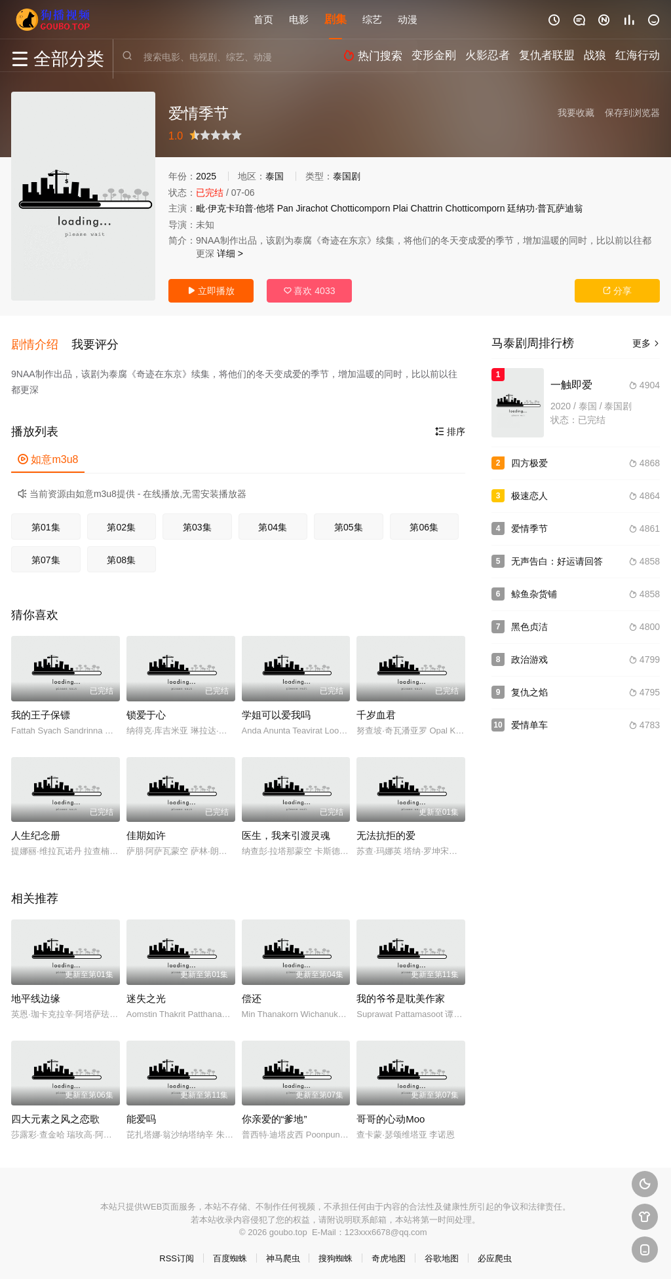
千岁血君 (376, 709)
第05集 (348, 522)
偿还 (251, 993)
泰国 (274, 176)
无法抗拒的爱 (385, 830)
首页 (263, 19)
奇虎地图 (389, 1253)
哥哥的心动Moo (390, 1113)
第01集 (45, 522)
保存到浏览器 (632, 112)
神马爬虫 (283, 1253)
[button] (41, 341)
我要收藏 (576, 112)
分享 (617, 291)
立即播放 (211, 291)
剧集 (335, 19)
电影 (299, 19)
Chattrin (427, 208)
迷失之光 (146, 993)
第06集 (424, 522)
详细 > (230, 253)
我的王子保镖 (40, 709)
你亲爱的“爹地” (274, 1113)
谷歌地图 (442, 1253)
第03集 (197, 522)
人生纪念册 (35, 830)
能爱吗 (141, 1113)
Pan (285, 208)
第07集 (45, 554)
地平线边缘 (35, 993)
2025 (206, 176)
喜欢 (310, 291)
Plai (400, 208)
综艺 (372, 19)
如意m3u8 (48, 454)
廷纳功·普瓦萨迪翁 (545, 208)
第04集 (272, 522)
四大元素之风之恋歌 (55, 1113)
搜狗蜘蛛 (335, 1253)
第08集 (121, 554)
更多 (646, 343)
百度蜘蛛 (230, 1253)
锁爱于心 (146, 709)
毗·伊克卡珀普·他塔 (235, 208)
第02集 (121, 522)
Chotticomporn (360, 208)
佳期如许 (146, 830)
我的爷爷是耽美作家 (400, 993)
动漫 (407, 19)
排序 (450, 426)
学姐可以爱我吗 (276, 709)
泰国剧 (346, 176)
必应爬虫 (495, 1253)
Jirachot (312, 208)
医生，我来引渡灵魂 (286, 830)
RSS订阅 (176, 1253)
